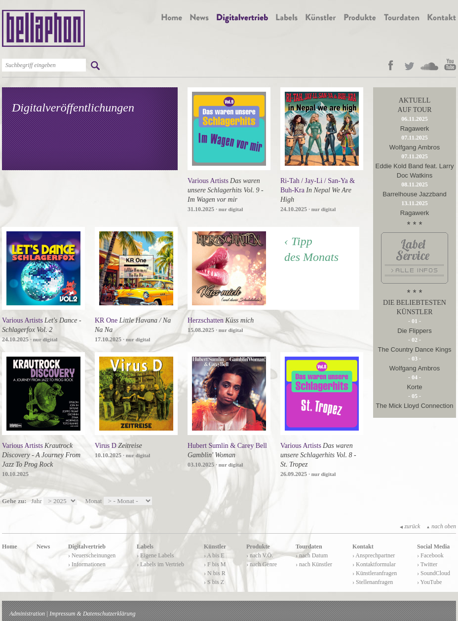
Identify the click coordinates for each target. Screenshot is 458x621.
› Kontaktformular (374, 564)
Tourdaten (309, 546)
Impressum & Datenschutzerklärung (92, 613)
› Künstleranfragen (374, 573)
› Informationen (87, 564)
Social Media (433, 546)
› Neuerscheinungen (91, 555)
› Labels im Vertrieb (160, 564)
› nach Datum (312, 555)
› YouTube (429, 582)
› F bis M (215, 564)
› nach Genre (261, 564)
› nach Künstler (314, 564)
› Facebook (430, 555)
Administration (27, 613)
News (43, 546)
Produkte (258, 546)
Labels (145, 546)
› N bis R (215, 573)
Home (9, 546)
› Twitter (427, 564)
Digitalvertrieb (87, 546)
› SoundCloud (433, 573)
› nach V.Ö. (259, 555)
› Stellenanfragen (372, 582)
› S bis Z (214, 582)
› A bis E (214, 555)
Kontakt (363, 546)
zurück (410, 526)
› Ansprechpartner (373, 555)
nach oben (441, 526)
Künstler (215, 546)
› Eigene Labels (155, 555)
